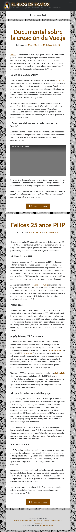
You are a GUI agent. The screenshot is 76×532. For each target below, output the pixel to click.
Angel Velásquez (55, 350)
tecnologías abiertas (46, 525)
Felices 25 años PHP (38, 224)
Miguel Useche (34, 45)
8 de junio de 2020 (51, 232)
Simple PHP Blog (40, 285)
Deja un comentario (38, 206)
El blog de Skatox (30, 4)
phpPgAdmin (59, 373)
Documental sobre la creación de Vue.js (38, 34)
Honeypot (60, 80)
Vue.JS (13, 55)
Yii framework (26, 353)
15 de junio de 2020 (51, 45)
